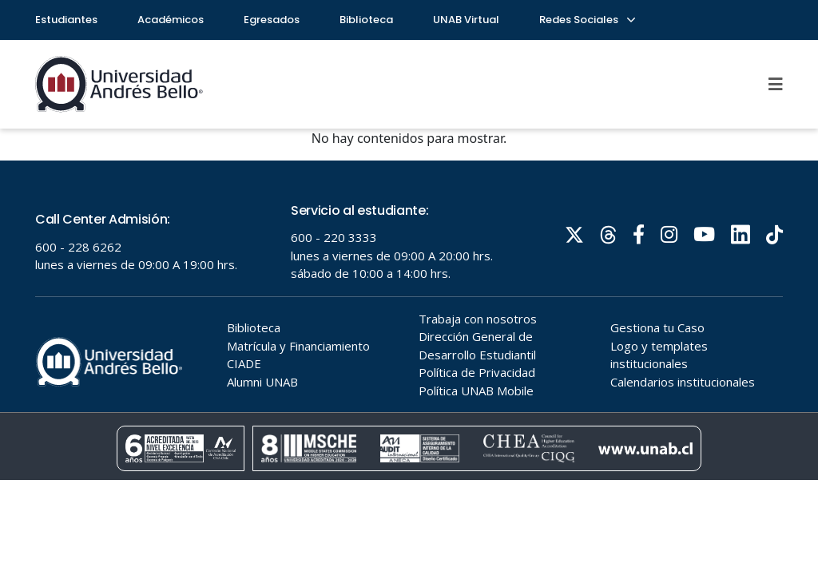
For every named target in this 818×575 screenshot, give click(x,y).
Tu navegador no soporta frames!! (409, 320)
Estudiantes (66, 19)
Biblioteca (366, 19)
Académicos (170, 19)
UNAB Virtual (466, 19)
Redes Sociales (586, 19)
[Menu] (775, 84)
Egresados (272, 19)
